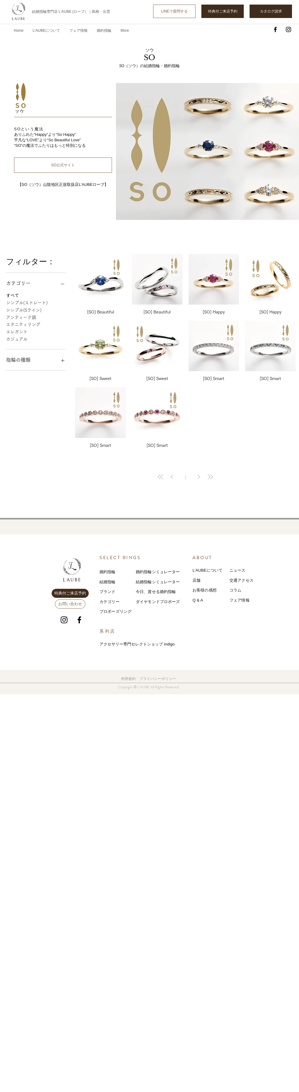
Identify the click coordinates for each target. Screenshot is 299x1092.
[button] (78, 30)
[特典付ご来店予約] (222, 11)
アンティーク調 (21, 317)
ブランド (107, 591)
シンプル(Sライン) (23, 309)
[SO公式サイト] (63, 165)
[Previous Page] (171, 477)
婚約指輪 (107, 572)
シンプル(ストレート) (27, 302)
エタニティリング (23, 324)
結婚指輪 (107, 582)
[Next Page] (199, 477)
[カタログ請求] (271, 11)
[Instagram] (288, 29)
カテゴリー (109, 601)
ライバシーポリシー (159, 679)
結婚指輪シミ (148, 582)
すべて (12, 295)
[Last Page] (210, 477)
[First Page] (160, 477)
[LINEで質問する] (174, 11)
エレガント (16, 331)
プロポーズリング (115, 611)
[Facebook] (275, 29)
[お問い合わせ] (70, 604)
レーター (172, 582)
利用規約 (128, 679)
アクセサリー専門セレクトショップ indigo (137, 644)
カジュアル (16, 338)
